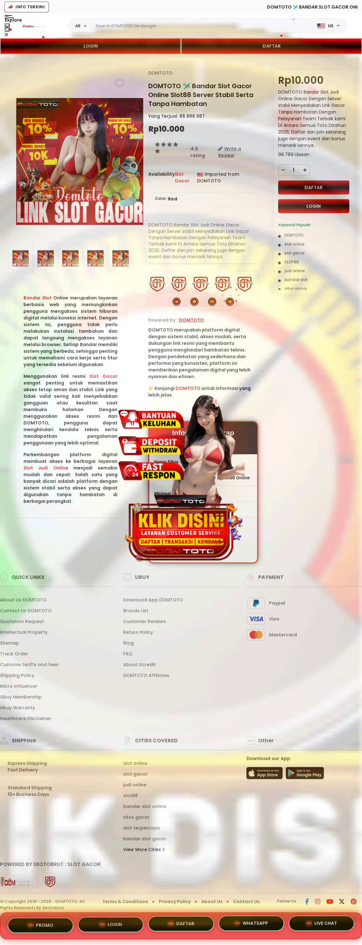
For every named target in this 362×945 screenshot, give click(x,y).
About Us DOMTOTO (23, 600)
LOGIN (91, 46)
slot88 (130, 795)
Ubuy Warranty (17, 708)
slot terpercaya (141, 828)
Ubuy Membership (21, 697)
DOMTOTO (160, 73)
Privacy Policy (175, 901)
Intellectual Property (24, 632)
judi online (134, 785)
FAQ (127, 654)
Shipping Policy (17, 675)
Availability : (161, 177)
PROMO (40, 924)
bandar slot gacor (144, 839)
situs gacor (136, 817)
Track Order (14, 654)
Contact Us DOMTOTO (26, 610)
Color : (166, 199)
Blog (128, 643)
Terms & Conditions (125, 901)
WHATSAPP (251, 923)
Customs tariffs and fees (29, 664)
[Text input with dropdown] (201, 26)
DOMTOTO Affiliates (146, 675)
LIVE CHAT (321, 924)
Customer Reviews (144, 621)
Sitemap (9, 643)
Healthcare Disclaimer (25, 718)
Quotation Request (22, 621)
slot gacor (135, 774)
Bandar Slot (37, 298)
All (77, 26)
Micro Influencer (18, 686)
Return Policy (138, 632)
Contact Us (246, 901)
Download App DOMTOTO (153, 600)
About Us (212, 901)
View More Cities (143, 849)
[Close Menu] (7, 27)
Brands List (135, 610)
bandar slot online (144, 806)
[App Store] (265, 775)
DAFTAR (272, 46)
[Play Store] (305, 775)
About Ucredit (139, 664)
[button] (120, 83)
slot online (135, 763)
